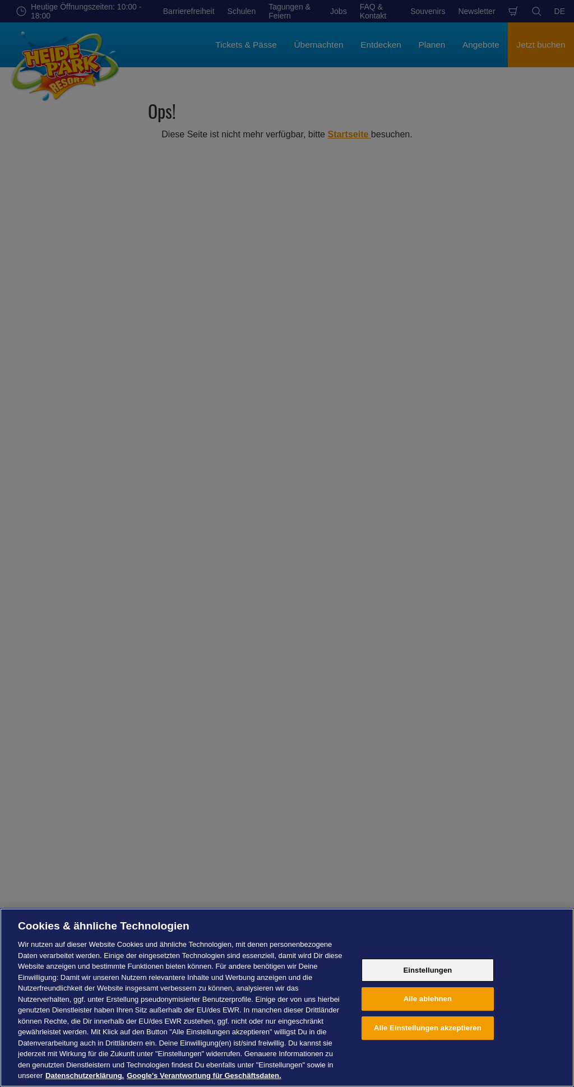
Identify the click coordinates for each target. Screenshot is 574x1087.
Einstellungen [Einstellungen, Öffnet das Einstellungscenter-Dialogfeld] (427, 970)
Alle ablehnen (428, 999)
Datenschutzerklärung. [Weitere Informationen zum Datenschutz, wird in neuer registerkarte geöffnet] (84, 1075)
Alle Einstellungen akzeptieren (428, 1028)
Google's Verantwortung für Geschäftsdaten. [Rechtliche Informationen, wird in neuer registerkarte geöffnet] (204, 1075)
